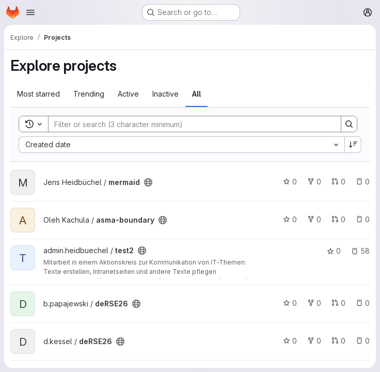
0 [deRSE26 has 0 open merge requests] (338, 303)
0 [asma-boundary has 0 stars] (290, 219)
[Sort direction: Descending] (353, 144)
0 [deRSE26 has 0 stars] (290, 303)
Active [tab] (128, 93)
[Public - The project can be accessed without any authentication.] (148, 182)
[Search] (189, 124)
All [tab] (196, 93)
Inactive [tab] (165, 93)
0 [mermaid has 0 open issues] (363, 181)
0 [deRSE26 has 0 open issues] (363, 303)
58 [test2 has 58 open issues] (360, 250)
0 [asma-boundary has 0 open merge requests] (338, 219)
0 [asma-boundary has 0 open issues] (363, 219)
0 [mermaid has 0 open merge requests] (338, 181)
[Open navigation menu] (30, 12)
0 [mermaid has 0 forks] (314, 181)
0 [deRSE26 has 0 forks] (314, 303)
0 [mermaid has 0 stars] (290, 181)
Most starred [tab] (38, 93)
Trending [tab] (88, 93)
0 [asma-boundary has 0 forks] (314, 219)
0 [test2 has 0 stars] (334, 250)
